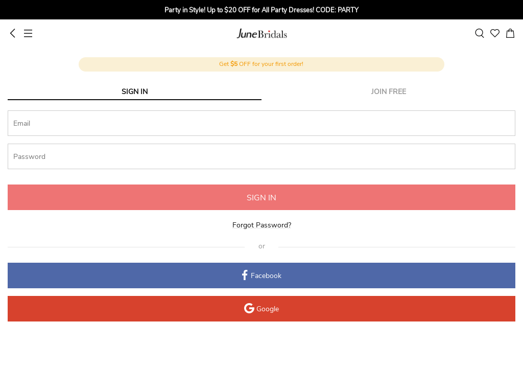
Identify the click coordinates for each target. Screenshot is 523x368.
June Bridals (261, 33)
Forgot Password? (261, 225)
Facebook (261, 276)
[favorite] (495, 33)
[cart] (510, 33)
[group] (261, 11)
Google (261, 309)
